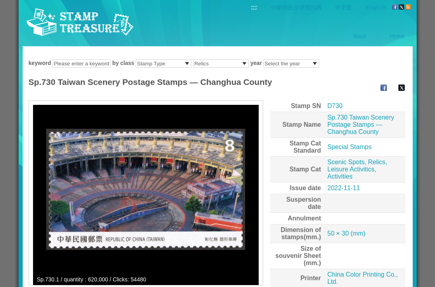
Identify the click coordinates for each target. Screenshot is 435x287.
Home (397, 36)
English (376, 7)
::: (254, 7)
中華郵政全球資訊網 (296, 7)
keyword (40, 63)
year (256, 63)
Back (359, 36)
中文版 (343, 7)
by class (123, 63)
